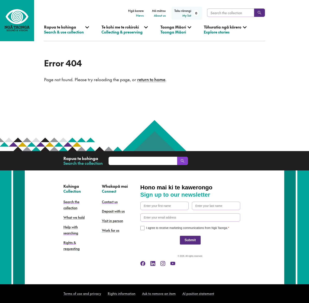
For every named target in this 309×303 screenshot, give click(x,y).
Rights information (121, 293)
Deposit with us (113, 211)
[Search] (259, 13)
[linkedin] (152, 263)
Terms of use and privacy (82, 293)
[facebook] (142, 263)
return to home (151, 79)
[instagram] (162, 263)
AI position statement (198, 293)
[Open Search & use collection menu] (66, 33)
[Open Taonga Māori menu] (175, 33)
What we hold (74, 217)
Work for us (110, 230)
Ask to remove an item (159, 293)
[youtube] (172, 263)
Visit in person (112, 220)
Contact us (110, 201)
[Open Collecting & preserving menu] (124, 33)
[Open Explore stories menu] (225, 33)
